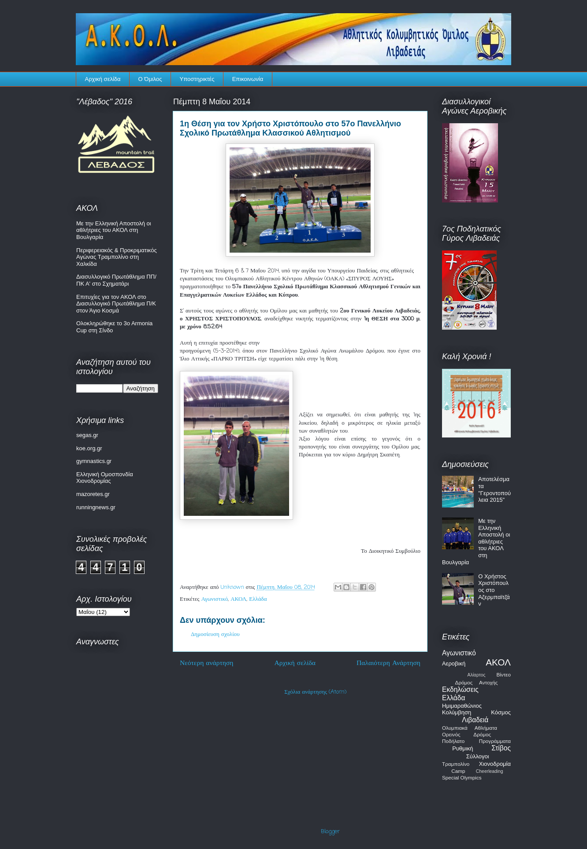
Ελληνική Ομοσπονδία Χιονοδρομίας (104, 478)
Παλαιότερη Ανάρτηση (388, 663)
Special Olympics (462, 777)
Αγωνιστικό (214, 599)
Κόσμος (501, 712)
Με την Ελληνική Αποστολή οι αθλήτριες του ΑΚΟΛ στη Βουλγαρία (113, 230)
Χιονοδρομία (495, 764)
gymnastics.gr (93, 461)
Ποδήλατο (453, 741)
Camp (458, 771)
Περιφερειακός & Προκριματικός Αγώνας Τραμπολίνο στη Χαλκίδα (116, 257)
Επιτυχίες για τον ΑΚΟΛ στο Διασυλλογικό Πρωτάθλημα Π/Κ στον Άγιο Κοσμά (116, 304)
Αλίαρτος (477, 675)
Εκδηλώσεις (460, 689)
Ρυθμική (462, 748)
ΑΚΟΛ (238, 599)
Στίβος (501, 748)
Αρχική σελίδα (103, 79)
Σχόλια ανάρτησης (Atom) (315, 692)
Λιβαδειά (475, 720)
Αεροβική (453, 663)
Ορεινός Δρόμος (466, 734)
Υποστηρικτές (197, 79)
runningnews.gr (95, 507)
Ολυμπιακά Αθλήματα (469, 728)
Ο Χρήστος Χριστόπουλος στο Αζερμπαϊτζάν (494, 590)
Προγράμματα (495, 741)
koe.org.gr (89, 448)
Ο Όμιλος (150, 79)
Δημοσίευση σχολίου (215, 634)
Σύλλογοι (477, 756)
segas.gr (87, 435)
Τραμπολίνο (455, 764)
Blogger (330, 831)
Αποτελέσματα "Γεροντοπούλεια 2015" (494, 489)
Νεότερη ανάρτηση (207, 663)
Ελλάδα (258, 599)
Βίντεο (503, 674)
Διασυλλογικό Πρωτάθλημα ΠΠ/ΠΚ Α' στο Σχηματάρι (116, 280)
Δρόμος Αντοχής (476, 682)
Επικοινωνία (248, 79)
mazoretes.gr (93, 494)
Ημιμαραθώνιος (462, 705)
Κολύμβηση (456, 712)
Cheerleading (489, 771)
